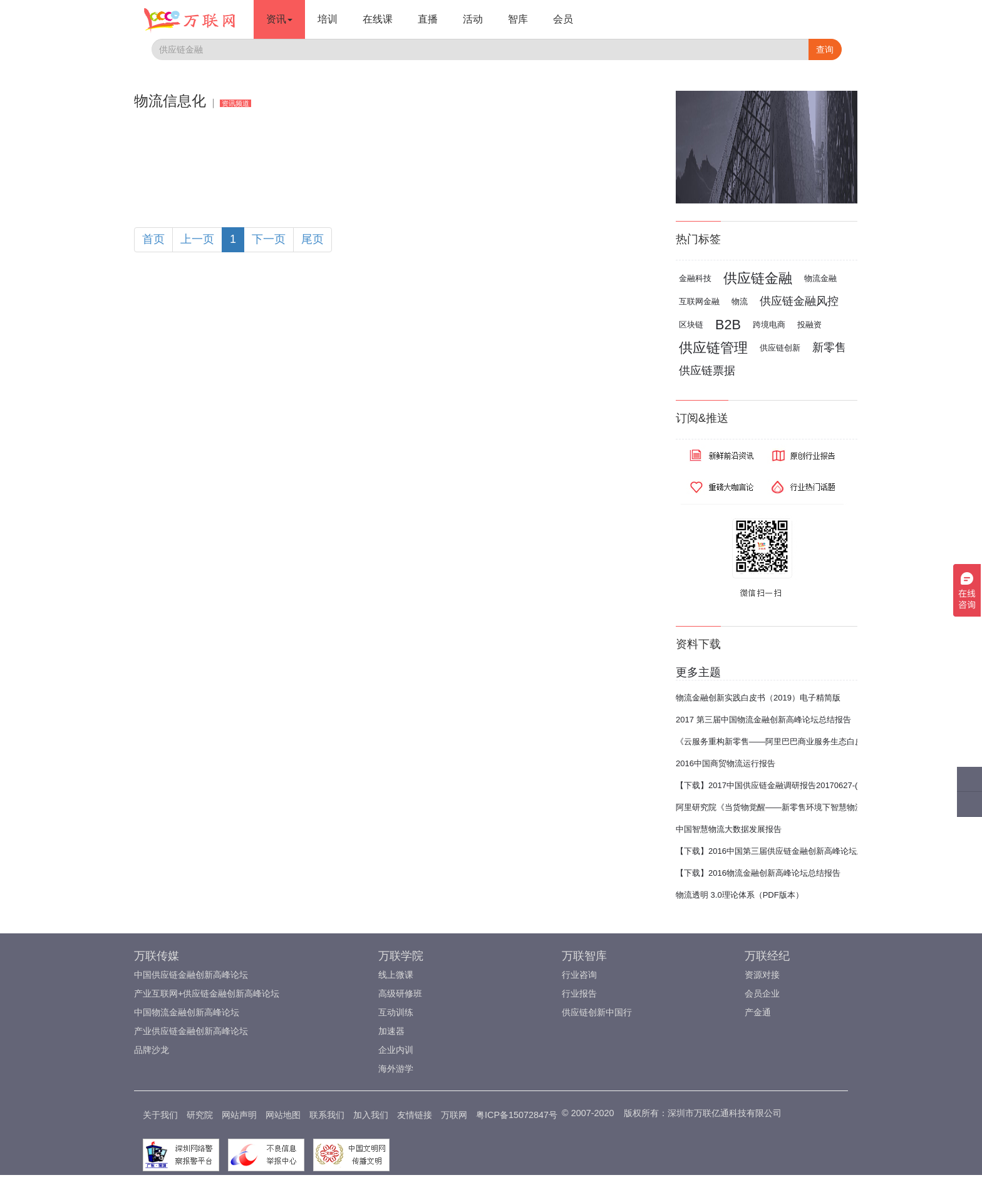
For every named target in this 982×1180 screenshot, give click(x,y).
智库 (518, 19)
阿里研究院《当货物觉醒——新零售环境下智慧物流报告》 (781, 807)
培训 (328, 19)
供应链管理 (713, 348)
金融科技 (695, 278)
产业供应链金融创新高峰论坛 (191, 1031)
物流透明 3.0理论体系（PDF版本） (740, 895)
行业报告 (579, 993)
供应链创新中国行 (597, 1012)
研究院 (200, 1115)
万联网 (454, 1115)
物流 (739, 301)
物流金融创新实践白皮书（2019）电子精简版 (758, 697)
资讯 (279, 19)
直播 (428, 19)
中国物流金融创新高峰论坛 (186, 1012)
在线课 (378, 19)
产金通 (758, 1012)
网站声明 (239, 1115)
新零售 (829, 347)
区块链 (691, 324)
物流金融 (820, 278)
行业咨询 (579, 975)
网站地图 (283, 1115)
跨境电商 (769, 324)
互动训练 (395, 1012)
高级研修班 (400, 993)
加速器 (391, 1031)
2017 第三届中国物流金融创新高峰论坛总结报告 (763, 719)
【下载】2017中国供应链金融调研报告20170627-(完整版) (780, 785)
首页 (153, 239)
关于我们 (160, 1115)
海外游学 (395, 1069)
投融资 (809, 324)
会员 (563, 19)
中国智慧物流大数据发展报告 (729, 829)
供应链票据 (707, 370)
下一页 (269, 239)
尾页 (312, 239)
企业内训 (395, 1050)
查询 (825, 49)
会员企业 (762, 993)
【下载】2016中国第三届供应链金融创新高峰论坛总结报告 (782, 851)
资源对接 (762, 975)
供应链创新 (780, 347)
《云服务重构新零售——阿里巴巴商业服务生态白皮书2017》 (786, 741)
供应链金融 (757, 278)
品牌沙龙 (151, 1050)
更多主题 (698, 672)
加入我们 (370, 1115)
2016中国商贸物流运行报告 (725, 763)
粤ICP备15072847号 (516, 1115)
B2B (728, 324)
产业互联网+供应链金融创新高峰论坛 (206, 993)
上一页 (197, 239)
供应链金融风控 (799, 301)
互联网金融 (699, 301)
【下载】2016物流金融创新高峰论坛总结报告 (758, 873)
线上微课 (395, 975)
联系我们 (326, 1115)
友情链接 (414, 1115)
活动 (473, 19)
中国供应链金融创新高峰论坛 (191, 975)
